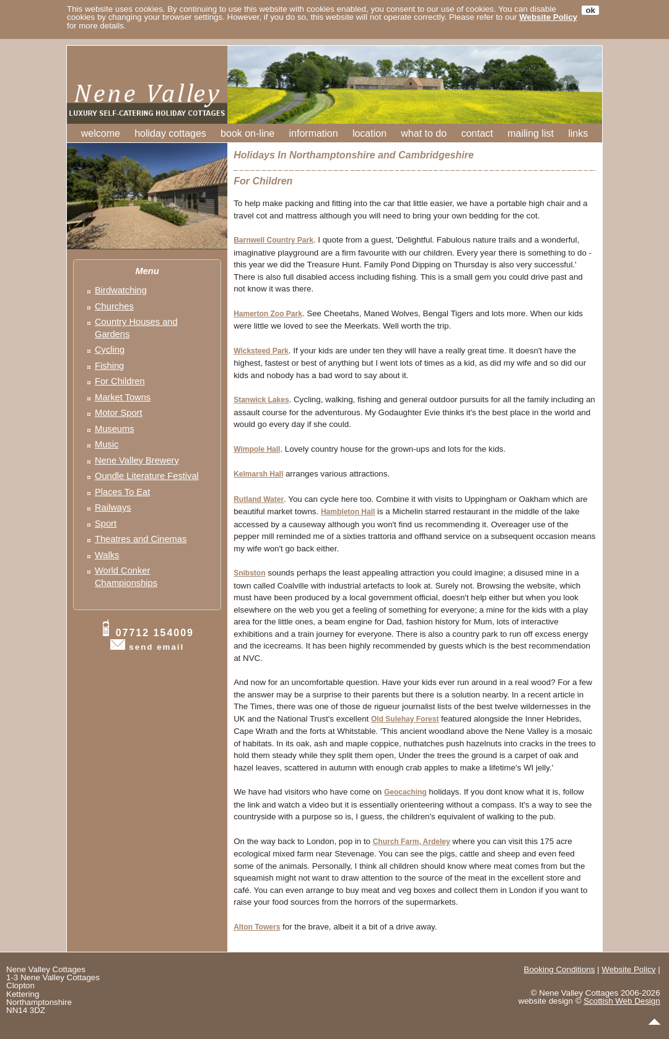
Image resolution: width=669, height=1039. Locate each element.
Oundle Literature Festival (147, 476)
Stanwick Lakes (261, 399)
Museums (114, 429)
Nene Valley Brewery (137, 460)
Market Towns (123, 397)
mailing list (530, 133)
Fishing (109, 366)
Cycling (110, 350)
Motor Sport (118, 413)
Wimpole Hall (257, 449)
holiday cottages (170, 133)
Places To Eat (122, 492)
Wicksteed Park (261, 351)
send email (156, 647)
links (578, 133)
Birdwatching (121, 290)
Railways (113, 507)
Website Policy (548, 17)
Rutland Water (259, 499)
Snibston (249, 573)
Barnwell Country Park (273, 240)
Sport (105, 523)
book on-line (247, 133)
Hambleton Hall (348, 511)
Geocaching (405, 792)
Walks (107, 555)
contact (477, 133)
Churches (114, 306)
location (369, 133)
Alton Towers (257, 927)
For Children (120, 381)
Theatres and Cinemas (140, 539)
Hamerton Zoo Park (268, 313)
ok (590, 10)
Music (106, 444)
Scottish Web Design (622, 1001)
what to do (424, 133)
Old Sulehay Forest (405, 719)
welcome (100, 133)
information (313, 133)
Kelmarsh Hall (258, 474)
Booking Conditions (559, 969)
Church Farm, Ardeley (411, 841)
